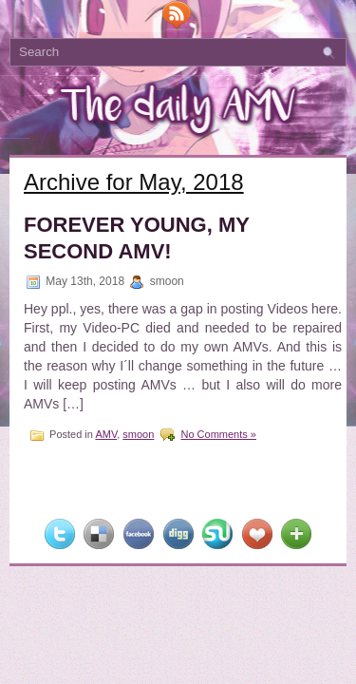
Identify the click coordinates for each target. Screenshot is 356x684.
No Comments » (217, 434)
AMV (106, 434)
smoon (138, 434)
